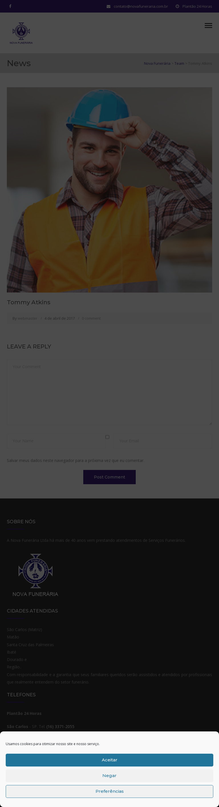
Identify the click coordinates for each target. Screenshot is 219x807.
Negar (109, 775)
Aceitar (109, 760)
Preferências (110, 791)
